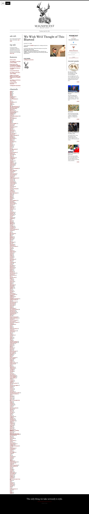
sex (10, 394)
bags (11, 120)
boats (11, 142)
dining (11, 197)
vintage (11, 469)
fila (10, 219)
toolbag (25, 59)
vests (11, 467)
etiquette (12, 209)
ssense (11, 411)
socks (11, 405)
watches (11, 474)
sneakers (12, 404)
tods (11, 441)
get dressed (12, 233)
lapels (11, 283)
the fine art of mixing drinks (14, 430)
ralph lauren (12, 368)
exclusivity (12, 212)
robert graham (13, 375)
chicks (11, 166)
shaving (11, 395)
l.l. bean (11, 279)
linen (11, 290)
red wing (11, 371)
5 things (11, 97)
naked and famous (14, 328)
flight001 (12, 222)
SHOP (7, 3)
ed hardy (12, 204)
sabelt (11, 382)
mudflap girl (12, 324)
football (11, 226)
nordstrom (12, 335)
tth (10, 455)
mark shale (12, 305)
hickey (11, 254)
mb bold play (12, 308)
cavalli (11, 162)
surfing (11, 417)
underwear (12, 463)
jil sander (12, 272)
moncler (11, 319)
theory (11, 432)
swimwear (12, 422)
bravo (11, 151)
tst (10, 454)
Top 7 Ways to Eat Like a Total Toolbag (15, 73)
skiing (11, 401)
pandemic (12, 347)
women (11, 482)
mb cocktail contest (14, 309)
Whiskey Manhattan (73, 50)
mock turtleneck (13, 316)
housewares (12, 259)
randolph (12, 369)
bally (11, 122)
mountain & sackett (14, 322)
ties (10, 436)
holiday (11, 256)
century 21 (12, 165)
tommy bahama (13, 443)
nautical (11, 329)
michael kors (12, 313)
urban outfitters (13, 466)
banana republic (13, 123)
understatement (13, 461)
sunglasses (12, 416)
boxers (11, 150)
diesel (11, 196)
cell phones (12, 164)
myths (11, 327)
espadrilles (12, 206)
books (11, 145)
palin (11, 346)
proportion (12, 363)
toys (11, 447)
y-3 (10, 487)
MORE (78, 81)
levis (11, 289)
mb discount (12, 310)
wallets (11, 471)
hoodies (11, 257)
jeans (11, 269)
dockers (11, 198)
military (11, 314)
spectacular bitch (13, 407)
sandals (11, 386)
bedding (11, 127)
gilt (10, 235)
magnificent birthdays (14, 298)
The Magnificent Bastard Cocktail (15, 69)
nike (11, 332)
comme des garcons (14, 178)
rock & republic (13, 376)
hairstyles (12, 244)
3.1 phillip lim (12, 96)
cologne (11, 176)
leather (11, 287)
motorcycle (12, 321)
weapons (12, 475)
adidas (11, 104)
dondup (11, 201)
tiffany (11, 437)
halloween (12, 245)
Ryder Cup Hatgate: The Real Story (73, 153)
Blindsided (70, 112)
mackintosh (12, 296)
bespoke (11, 136)
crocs (11, 189)
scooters (12, 389)
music (11, 326)
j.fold (11, 264)
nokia (11, 334)
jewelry (11, 270)
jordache (12, 274)
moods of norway (13, 320)
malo (11, 300)
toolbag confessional (14, 445)
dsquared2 (12, 202)
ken (10, 276)
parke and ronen (13, 351)
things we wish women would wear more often (15, 434)
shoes (11, 398)
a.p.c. (11, 101)
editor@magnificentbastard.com (44, 501)
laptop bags (12, 284)
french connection (14, 229)
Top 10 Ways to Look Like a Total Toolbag (15, 62)
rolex (11, 378)
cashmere (12, 160)
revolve (11, 373)
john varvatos (13, 273)
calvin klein (12, 154)
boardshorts (12, 141)
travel (11, 450)
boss (11, 148)
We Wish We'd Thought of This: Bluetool (44, 38)
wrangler (12, 485)
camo (11, 155)
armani (11, 114)
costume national (13, 188)
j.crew (11, 263)
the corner (12, 429)
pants (11, 350)
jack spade (12, 265)
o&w (11, 336)
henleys (11, 252)
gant (11, 232)
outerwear (12, 343)
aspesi (11, 119)
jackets (11, 266)
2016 (11, 93)
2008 (11, 91)
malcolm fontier (13, 299)
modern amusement (14, 318)
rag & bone (12, 367)
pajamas (11, 345)
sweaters (12, 418)
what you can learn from (15, 479)
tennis (11, 428)
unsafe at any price (14, 465)
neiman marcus (13, 330)
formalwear (12, 227)
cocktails (12, 171)
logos (11, 292)
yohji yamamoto (13, 488)
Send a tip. (12, 53)
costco (11, 187)
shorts (11, 399)
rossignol (12, 381)
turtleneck (12, 456)
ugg (10, 459)
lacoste (11, 280)
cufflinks (12, 190)
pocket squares (13, 357)
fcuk (11, 216)
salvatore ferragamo (14, 385)
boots (11, 147)
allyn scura (12, 110)
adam (11, 103)
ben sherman (12, 133)
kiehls (11, 278)
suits (11, 415)
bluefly (11, 140)
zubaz (11, 493)
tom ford (12, 442)
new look (12, 331)
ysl (10, 491)
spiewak (11, 409)
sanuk (11, 387)
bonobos (11, 144)
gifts (11, 234)
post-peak (12, 358)
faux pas (11, 215)
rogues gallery (13, 377)
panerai (11, 349)
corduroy (12, 184)
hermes (11, 253)
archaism (12, 113)
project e (12, 361)
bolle (11, 143)
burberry (11, 153)
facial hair (12, 214)
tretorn (11, 451)
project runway (13, 362)
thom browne (12, 435)
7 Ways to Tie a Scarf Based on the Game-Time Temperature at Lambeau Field (15, 77)
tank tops (12, 425)
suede (11, 413)
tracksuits (12, 449)
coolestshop (12, 182)
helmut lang (12, 251)
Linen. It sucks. (13, 59)
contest (11, 180)
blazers (11, 139)
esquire (11, 207)
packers (11, 344)
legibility (11, 288)
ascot (11, 117)
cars (11, 159)
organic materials (13, 342)
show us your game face (15, 400)
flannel (11, 220)
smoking (11, 403)
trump (11, 453)
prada (11, 359)
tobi (11, 439)
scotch (11, 390)
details (11, 195)
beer (11, 128)
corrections (12, 186)
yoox (11, 490)
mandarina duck (13, 301)
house (11, 258)
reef (11, 372)
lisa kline (11, 291)
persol (11, 355)
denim (11, 194)
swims (11, 421)
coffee (11, 172)
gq (10, 241)
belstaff (11, 129)
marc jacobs (12, 303)
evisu (11, 211)
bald (11, 121)
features (12, 217)
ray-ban (11, 370)
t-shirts (11, 424)
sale (10, 384)
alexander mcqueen (14, 107)
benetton (12, 134)
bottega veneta (13, 149)
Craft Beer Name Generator (13, 83)
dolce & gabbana (13, 200)
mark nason (12, 304)
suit (10, 414)
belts (11, 132)
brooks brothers (13, 152)
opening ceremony (14, 341)
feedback (12, 218)
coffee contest (13, 173)
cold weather (12, 174)
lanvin (11, 282)
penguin (11, 354)
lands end (12, 281)
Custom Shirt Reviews (14, 70)
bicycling (11, 137)
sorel (11, 406)
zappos (11, 492)
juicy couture (12, 275)
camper (11, 156)
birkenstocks (12, 138)
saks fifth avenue (13, 383)
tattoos (11, 427)
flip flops (11, 223)
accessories (31, 59)
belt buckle (12, 131)
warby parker (12, 472)
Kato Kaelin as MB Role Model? (73, 93)
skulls (11, 402)
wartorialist (12, 473)
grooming (12, 242)
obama (11, 338)
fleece (11, 221)
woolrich (11, 483)
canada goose (13, 157)
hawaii (11, 248)
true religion (12, 452)
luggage (11, 295)
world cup (12, 484)
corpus (11, 185)
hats (11, 247)
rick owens (12, 374)
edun (11, 205)
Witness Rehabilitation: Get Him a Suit (73, 133)
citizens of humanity (14, 168)
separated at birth (13, 393)
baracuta (12, 124)
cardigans (12, 158)
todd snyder (12, 440)
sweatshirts (12, 420)
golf (11, 239)
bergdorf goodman (14, 135)
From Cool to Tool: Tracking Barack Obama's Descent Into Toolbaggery (15, 65)
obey (11, 339)
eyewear (11, 213)
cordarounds (12, 183)
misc (11, 315)
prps (11, 365)
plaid (11, 356)
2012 (11, 92)
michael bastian (13, 312)
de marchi (12, 191)
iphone (11, 260)
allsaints (11, 109)
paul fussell (12, 352)
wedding (11, 476)
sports (11, 410)
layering (11, 285)
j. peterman (12, 262)
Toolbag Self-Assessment (15, 85)
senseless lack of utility (15, 392)
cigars (11, 167)
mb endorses (12, 311)
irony (11, 261)
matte (11, 306)
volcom (11, 470)
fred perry (12, 228)
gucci (11, 243)
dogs (11, 199)
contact (11, 179)
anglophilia (12, 112)
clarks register (13, 170)
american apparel (13, 111)
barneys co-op (13, 126)
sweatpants (12, 419)
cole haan (12, 175)
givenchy (12, 237)
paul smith (12, 353)
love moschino (13, 294)
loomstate (12, 293)
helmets (11, 250)
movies (11, 323)
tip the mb (12, 438)
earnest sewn (12, 203)
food (11, 225)
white (11, 480)
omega (11, 340)
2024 (11, 95)
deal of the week (13, 193)
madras (11, 297)
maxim (11, 307)
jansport (11, 268)
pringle (11, 360)
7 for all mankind (13, 98)
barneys (11, 125)
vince (11, 468)
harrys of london (13, 246)
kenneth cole (12, 277)
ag (10, 105)
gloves (11, 238)
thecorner (12, 431)
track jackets (12, 448)
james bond (12, 267)
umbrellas (12, 460)
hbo (10, 249)
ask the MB (12, 118)
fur (10, 231)
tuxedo (11, 457)
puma (11, 366)
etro (11, 210)
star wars (12, 412)
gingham (11, 236)
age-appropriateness (14, 106)
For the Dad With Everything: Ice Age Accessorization (72, 73)
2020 (11, 94)
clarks (11, 169)
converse (12, 181)
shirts (11, 397)
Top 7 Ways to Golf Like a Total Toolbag (15, 81)
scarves (11, 388)
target (11, 426)
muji (11, 325)
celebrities (12, 163)
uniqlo (11, 464)
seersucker (12, 391)
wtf (10, 486)
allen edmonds (13, 108)
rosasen (11, 379)
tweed (11, 458)
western (11, 477)
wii (10, 481)
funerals (11, 230)
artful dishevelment (14, 116)
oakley (11, 337)
